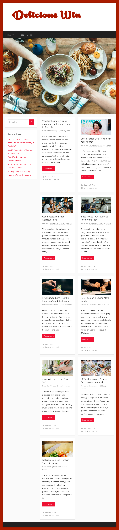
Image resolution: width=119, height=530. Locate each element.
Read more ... (49, 169)
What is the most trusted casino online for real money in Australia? (56, 124)
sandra (108, 145)
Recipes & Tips (26, 35)
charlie (69, 131)
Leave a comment (52, 180)
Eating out (9, 35)
